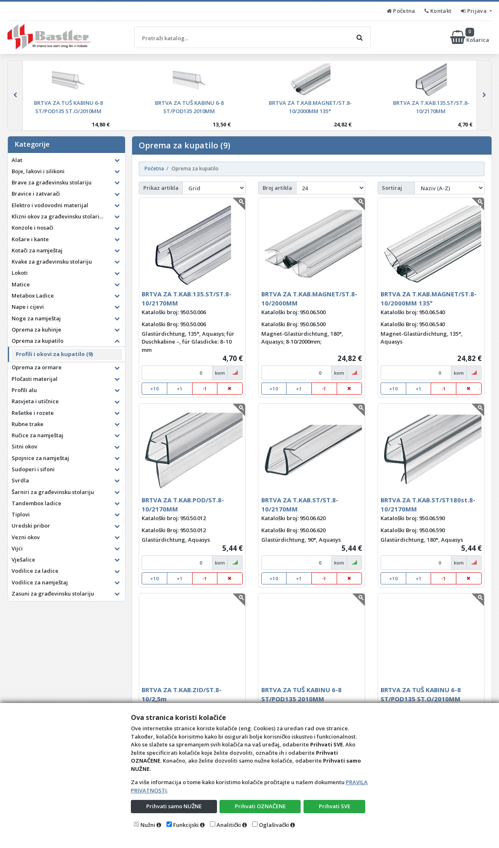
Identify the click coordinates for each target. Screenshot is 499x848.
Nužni (147, 825)
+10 (154, 388)
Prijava (474, 11)
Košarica (470, 37)
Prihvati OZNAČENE (260, 806)
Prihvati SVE (334, 806)
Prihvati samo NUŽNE (174, 806)
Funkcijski (186, 825)
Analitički (229, 825)
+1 (180, 388)
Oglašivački (274, 825)
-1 (204, 388)
